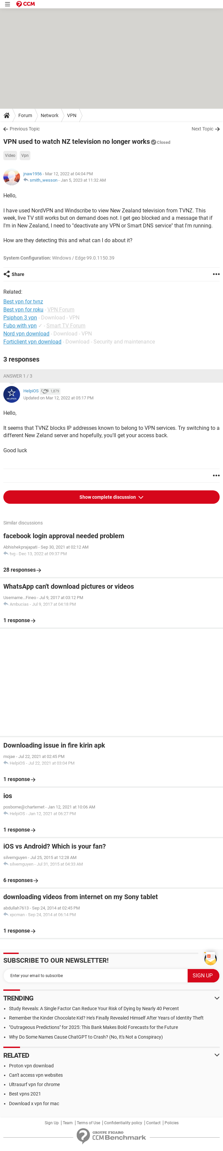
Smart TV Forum (65, 325)
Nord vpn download (26, 333)
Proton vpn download (31, 1065)
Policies (172, 1123)
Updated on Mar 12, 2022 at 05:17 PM (58, 397)
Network (49, 115)
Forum (25, 115)
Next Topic (202, 128)
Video (10, 155)
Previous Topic (25, 128)
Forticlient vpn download (32, 342)
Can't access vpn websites (36, 1075)
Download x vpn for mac (34, 1103)
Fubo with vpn (20, 325)
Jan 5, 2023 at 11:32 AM (83, 180)
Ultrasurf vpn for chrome (34, 1084)
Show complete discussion (108, 497)
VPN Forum (60, 309)
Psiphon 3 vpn (20, 317)
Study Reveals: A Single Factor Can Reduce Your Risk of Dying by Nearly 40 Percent (94, 1008)
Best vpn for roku (23, 309)
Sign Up (52, 1123)
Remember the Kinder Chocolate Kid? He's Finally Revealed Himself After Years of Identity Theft (106, 1018)
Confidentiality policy (123, 1123)
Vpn (25, 155)
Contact (153, 1123)
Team (68, 1123)
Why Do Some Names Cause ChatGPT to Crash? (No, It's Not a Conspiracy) (86, 1037)
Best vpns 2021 (25, 1093)
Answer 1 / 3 (17, 376)
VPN (71, 115)
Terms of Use (88, 1123)
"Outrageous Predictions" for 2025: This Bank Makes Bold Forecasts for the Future (93, 1027)
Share (18, 274)
